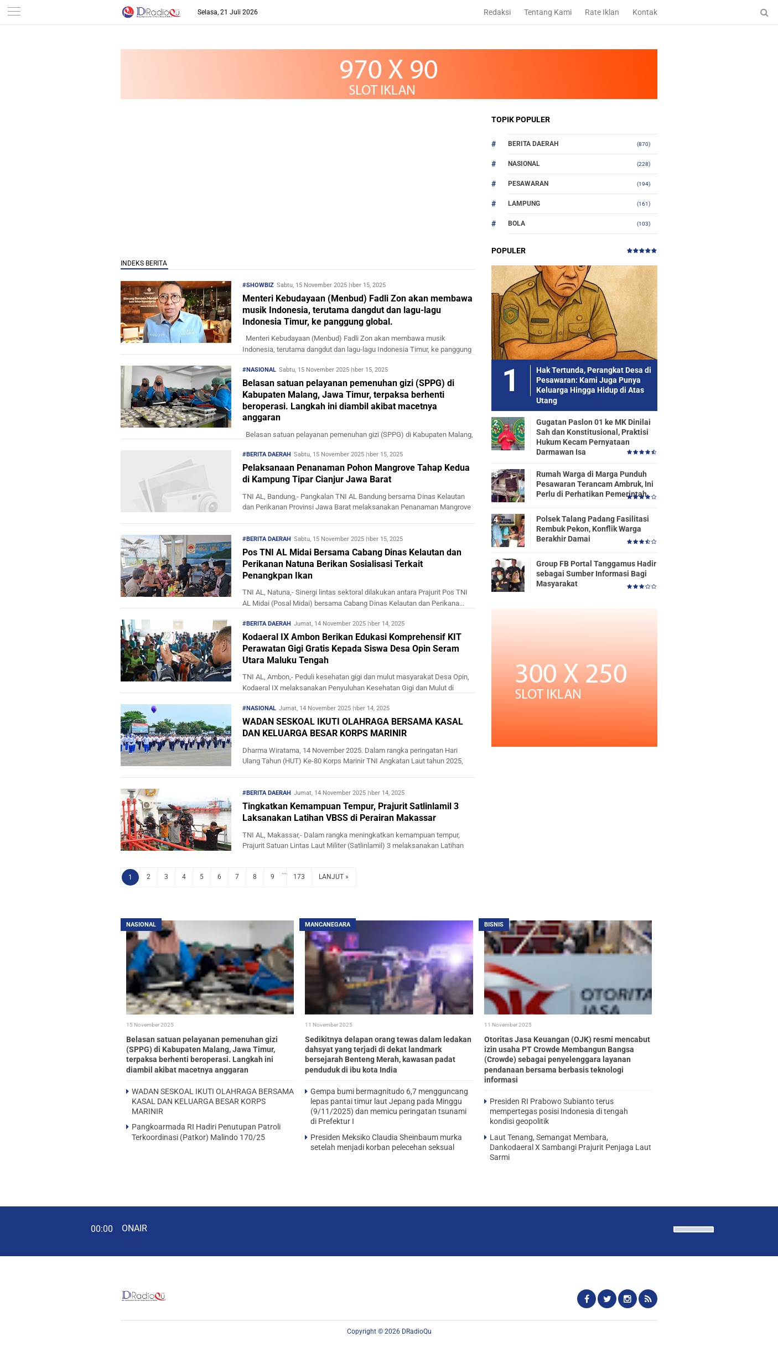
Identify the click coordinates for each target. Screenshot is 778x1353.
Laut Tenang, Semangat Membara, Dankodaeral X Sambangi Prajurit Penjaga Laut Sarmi (570, 1147)
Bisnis (494, 924)
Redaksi (497, 12)
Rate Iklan (602, 12)
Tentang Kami (548, 12)
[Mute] (661, 1228)
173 (299, 877)
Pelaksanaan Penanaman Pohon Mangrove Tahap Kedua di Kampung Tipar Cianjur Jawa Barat (356, 473)
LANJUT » (334, 877)
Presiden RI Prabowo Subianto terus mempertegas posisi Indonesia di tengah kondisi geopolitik (559, 1111)
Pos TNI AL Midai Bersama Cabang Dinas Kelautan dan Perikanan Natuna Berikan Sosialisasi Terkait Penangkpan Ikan (351, 564)
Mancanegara (327, 924)
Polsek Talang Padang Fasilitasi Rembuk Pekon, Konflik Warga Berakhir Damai (592, 528)
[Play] (36, 1230)
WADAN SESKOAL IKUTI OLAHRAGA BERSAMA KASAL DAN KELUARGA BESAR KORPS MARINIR (352, 727)
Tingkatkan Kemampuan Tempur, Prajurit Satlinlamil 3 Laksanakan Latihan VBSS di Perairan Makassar (350, 812)
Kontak (644, 12)
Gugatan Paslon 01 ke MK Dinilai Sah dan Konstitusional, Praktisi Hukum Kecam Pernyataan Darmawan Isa (593, 437)
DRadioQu (417, 1331)
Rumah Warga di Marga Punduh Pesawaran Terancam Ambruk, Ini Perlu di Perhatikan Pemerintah (594, 484)
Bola (516, 223)
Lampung (524, 203)
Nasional (524, 164)
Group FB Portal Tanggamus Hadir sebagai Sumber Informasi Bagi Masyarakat (596, 573)
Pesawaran (528, 184)
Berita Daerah (533, 144)
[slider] (692, 1236)
